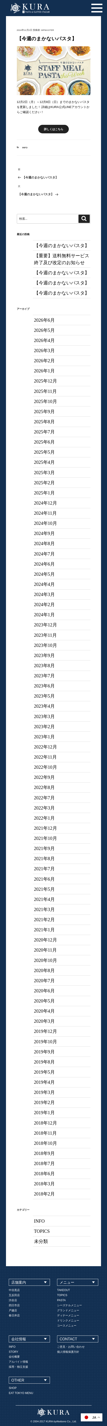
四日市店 (14, 1305)
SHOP (13, 1388)
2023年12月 (45, 624)
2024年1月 (44, 614)
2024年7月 (44, 553)
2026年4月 (44, 340)
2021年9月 (44, 848)
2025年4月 (44, 462)
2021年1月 (44, 929)
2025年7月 (44, 431)
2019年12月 (45, 1031)
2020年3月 (44, 1021)
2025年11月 (45, 391)
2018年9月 (44, 1153)
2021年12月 (45, 828)
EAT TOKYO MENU (21, 1393)
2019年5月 (44, 1072)
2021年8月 (44, 858)
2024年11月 (45, 513)
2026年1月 (44, 370)
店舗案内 (18, 1282)
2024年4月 (44, 584)
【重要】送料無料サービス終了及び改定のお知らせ (61, 259)
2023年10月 (45, 645)
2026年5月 (44, 330)
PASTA (61, 1300)
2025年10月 (45, 401)
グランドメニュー (68, 1310)
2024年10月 (45, 523)
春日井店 (14, 1315)
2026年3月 (44, 350)
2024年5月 (44, 574)
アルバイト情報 (18, 1361)
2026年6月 (44, 320)
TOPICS (42, 1231)
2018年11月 (45, 1133)
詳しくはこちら (53, 129)
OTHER (17, 1380)
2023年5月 (44, 695)
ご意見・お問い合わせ (71, 1346)
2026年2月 (44, 360)
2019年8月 (44, 1061)
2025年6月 (44, 441)
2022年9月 (44, 777)
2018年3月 (44, 1183)
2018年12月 (45, 1122)
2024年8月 (44, 543)
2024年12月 (45, 503)
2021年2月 (44, 919)
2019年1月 (44, 1112)
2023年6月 (44, 685)
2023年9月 (44, 655)
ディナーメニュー (68, 1315)
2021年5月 (44, 889)
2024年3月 (44, 594)
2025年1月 (44, 492)
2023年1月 (44, 736)
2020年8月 (44, 970)
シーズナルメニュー (69, 1305)
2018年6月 (44, 1173)
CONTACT (68, 1339)
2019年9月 (44, 1051)
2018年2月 (44, 1193)
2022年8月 (44, 787)
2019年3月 (44, 1092)
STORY (13, 1351)
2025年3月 (44, 472)
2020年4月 (44, 1011)
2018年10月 (45, 1143)
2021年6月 (44, 879)
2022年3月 (44, 807)
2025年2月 (44, 482)
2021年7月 (44, 868)
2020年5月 (44, 1000)
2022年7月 (44, 797)
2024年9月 (44, 533)
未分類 (41, 1241)
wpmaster (47, 30)
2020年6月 (44, 990)
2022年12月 (45, 746)
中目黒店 (14, 1290)
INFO (25, 147)
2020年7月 (44, 980)
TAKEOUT (63, 1290)
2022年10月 (45, 767)
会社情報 (18, 1339)
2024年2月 (44, 604)
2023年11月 (45, 635)
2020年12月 (45, 939)
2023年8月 (44, 665)
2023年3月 (44, 716)
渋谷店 (13, 1300)
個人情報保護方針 (68, 1351)
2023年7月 (44, 675)
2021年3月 (44, 909)
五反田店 (14, 1295)
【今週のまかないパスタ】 (61, 245)
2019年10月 (45, 1041)
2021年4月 (44, 899)
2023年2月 (44, 726)
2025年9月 (44, 411)
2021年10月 (45, 838)
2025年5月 (44, 452)
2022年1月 (44, 818)
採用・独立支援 (18, 1366)
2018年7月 (44, 1163)
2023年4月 (44, 706)
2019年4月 (44, 1082)
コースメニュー (66, 1325)
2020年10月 (45, 960)
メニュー (67, 1282)
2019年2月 (44, 1102)
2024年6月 (44, 564)
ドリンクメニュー (68, 1320)
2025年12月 (45, 380)
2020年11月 (45, 950)
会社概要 (14, 1356)
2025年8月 (44, 421)
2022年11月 (45, 757)
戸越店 (13, 1310)
